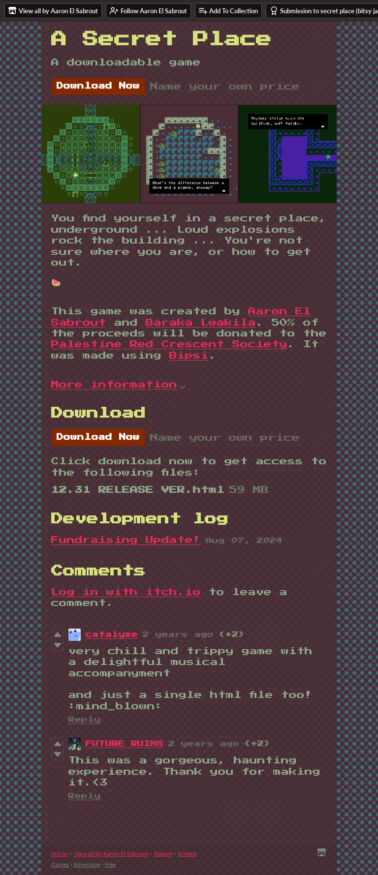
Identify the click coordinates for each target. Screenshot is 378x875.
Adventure (86, 864)
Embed (187, 853)
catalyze (112, 635)
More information (118, 385)
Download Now (98, 86)
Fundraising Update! (126, 540)
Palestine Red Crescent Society (169, 344)
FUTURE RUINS (124, 744)
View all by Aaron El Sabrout (111, 853)
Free (110, 864)
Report (163, 853)
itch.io (59, 853)
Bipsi (189, 356)
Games (60, 864)
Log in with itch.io (126, 592)
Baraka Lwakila (201, 323)
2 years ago (178, 635)
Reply (84, 720)
